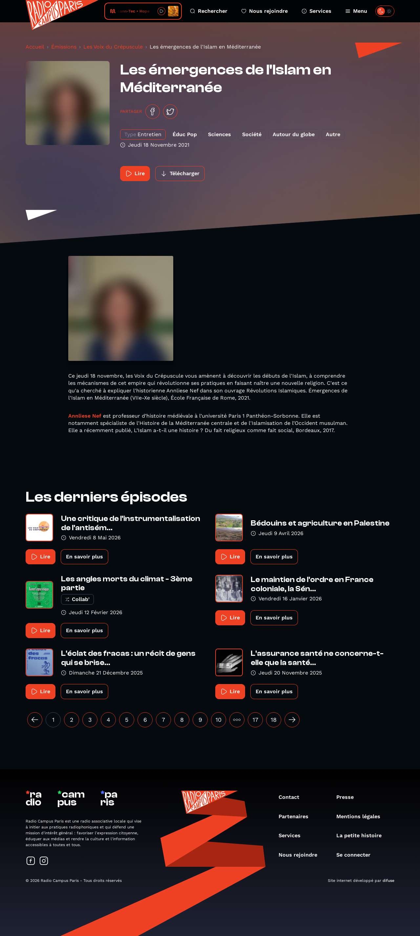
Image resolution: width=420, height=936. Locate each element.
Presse (348, 797)
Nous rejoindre (264, 11)
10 (218, 719)
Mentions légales (361, 816)
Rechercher (208, 11)
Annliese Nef (84, 416)
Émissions (63, 47)
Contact (292, 797)
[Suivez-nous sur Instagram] (44, 861)
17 (255, 719)
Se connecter (356, 855)
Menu (356, 11)
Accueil (35, 47)
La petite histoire (362, 835)
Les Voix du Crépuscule (113, 47)
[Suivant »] (292, 720)
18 (274, 719)
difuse (388, 880)
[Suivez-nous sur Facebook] (31, 861)
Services (316, 11)
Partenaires (297, 816)
